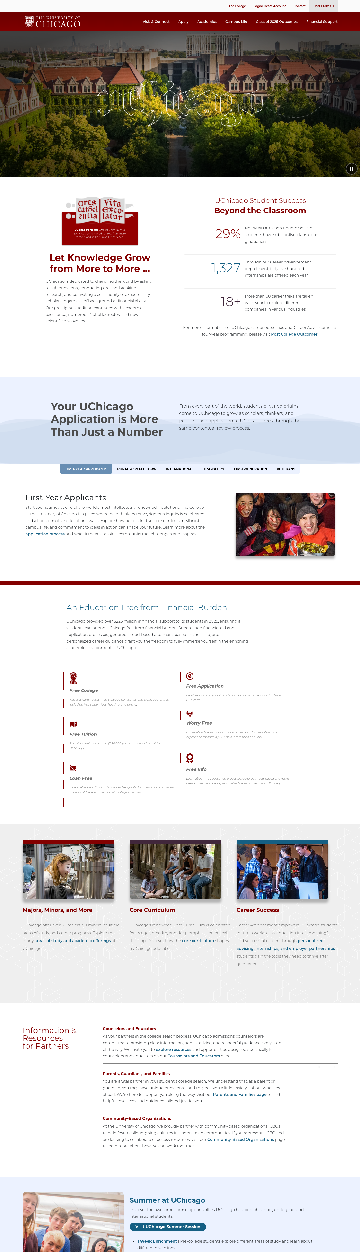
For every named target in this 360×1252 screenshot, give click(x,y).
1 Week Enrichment (157, 1249)
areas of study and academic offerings (72, 948)
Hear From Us (323, 6)
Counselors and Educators (193, 1063)
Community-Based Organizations (240, 1147)
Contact (300, 6)
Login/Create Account (270, 6)
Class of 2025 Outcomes (277, 25)
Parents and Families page (240, 1102)
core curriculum (198, 948)
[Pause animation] (352, 176)
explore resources (173, 1057)
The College (237, 6)
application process (45, 541)
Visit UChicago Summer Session (167, 1234)
